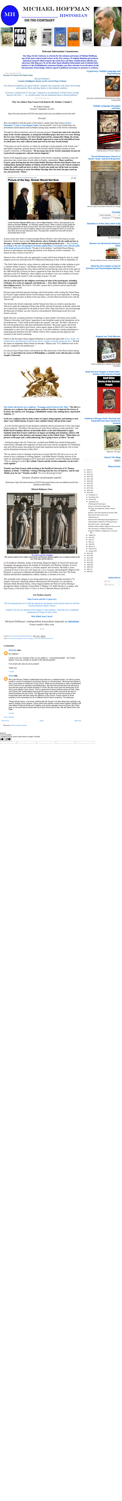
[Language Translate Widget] (109, 215)
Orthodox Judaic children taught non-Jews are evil (104, 526)
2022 (88, 476)
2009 (88, 565)
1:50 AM (11, 671)
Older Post (77, 721)
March (91, 546)
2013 (88, 555)
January (91, 551)
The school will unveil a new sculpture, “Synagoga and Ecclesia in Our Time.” (36, 407)
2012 (88, 558)
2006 (88, 571)
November (92, 497)
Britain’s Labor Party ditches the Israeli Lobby (102, 513)
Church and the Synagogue (14, 638)
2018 (88, 486)
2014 (88, 553)
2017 (88, 488)
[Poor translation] (8, 739)
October (91, 499)
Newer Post (5, 721)
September (92, 502)
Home (42, 721)
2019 (88, 483)
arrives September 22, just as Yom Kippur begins (37, 124)
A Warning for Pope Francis (97, 504)
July (90, 537)
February (92, 549)
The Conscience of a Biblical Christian (100, 528)
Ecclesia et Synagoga (27, 638)
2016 (88, 490)
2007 (88, 569)
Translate (115, 218)
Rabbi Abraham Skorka (47, 638)
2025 (88, 470)
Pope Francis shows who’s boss (98, 515)
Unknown (13, 650)
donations (73, 621)
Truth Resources (93, 517)
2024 (88, 472)
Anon (11, 676)
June (90, 539)
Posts (108, 581)
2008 (88, 567)
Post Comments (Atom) (19, 725)
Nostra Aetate (36, 638)
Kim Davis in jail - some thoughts (99, 524)
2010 (88, 562)
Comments (109, 585)
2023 (88, 474)
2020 (88, 481)
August (91, 535)
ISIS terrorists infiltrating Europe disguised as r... (103, 519)
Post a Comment (9, 717)
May (90, 542)
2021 (88, 479)
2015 (88, 492)
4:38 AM (11, 713)
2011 (88, 560)
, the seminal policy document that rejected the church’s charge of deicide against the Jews (41, 340)
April (90, 544)
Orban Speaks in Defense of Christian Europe (102, 522)
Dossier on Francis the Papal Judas (99, 506)
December (92, 495)
